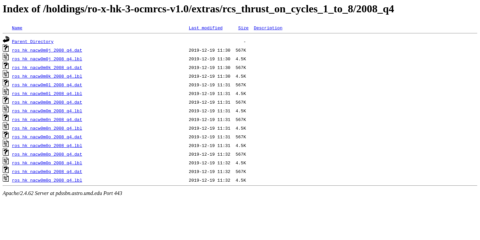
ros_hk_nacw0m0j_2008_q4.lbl (47, 59)
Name (17, 28)
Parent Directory (33, 41)
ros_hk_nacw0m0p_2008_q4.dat (47, 154)
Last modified (205, 28)
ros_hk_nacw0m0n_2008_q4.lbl (47, 128)
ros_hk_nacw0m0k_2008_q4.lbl (47, 76)
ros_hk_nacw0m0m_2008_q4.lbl (47, 111)
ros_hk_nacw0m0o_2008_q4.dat (47, 137)
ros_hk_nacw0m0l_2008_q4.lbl (47, 93)
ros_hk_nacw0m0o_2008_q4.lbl (47, 145)
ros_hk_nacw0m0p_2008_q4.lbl (47, 163)
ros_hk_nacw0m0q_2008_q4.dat (47, 171)
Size (243, 28)
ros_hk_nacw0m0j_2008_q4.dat (47, 50)
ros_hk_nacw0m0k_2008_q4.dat (47, 67)
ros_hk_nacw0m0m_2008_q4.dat (47, 102)
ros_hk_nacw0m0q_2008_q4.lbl (47, 180)
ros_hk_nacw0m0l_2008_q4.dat (47, 85)
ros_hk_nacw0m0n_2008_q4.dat (47, 119)
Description (268, 28)
